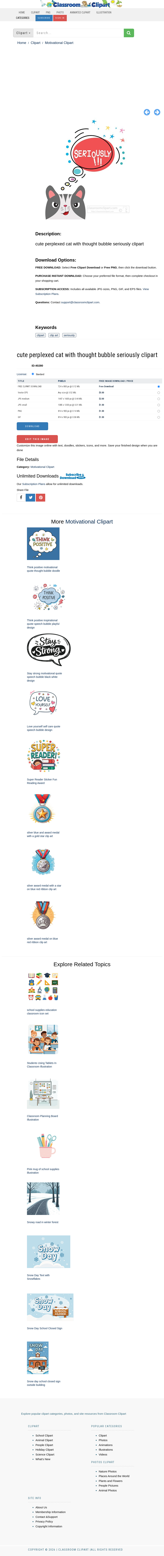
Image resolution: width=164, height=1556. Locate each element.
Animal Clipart (44, 1440)
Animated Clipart (80, 12)
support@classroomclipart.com (80, 302)
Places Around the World (114, 1476)
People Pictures (108, 1485)
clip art (54, 335)
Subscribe (44, 18)
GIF (19, 417)
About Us (41, 1507)
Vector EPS (23, 392)
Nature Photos (108, 1471)
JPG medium (23, 398)
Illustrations (106, 1449)
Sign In (60, 18)
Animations (105, 1445)
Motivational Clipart (59, 43)
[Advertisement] (82, 73)
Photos (103, 1440)
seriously (69, 335)
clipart (40, 335)
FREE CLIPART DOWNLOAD (30, 386)
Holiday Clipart (45, 1449)
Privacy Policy (44, 1521)
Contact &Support (46, 1516)
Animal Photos (108, 1490)
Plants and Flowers (111, 1480)
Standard (40, 374)
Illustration (104, 12)
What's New (43, 1459)
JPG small (22, 405)
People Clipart (44, 1445)
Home (22, 12)
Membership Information (51, 1512)
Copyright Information (49, 1526)
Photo (60, 12)
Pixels (62, 381)
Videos (103, 1454)
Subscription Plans (33, 484)
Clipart (35, 12)
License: (22, 374)
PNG (48, 12)
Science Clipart (45, 1454)
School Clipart (44, 1435)
